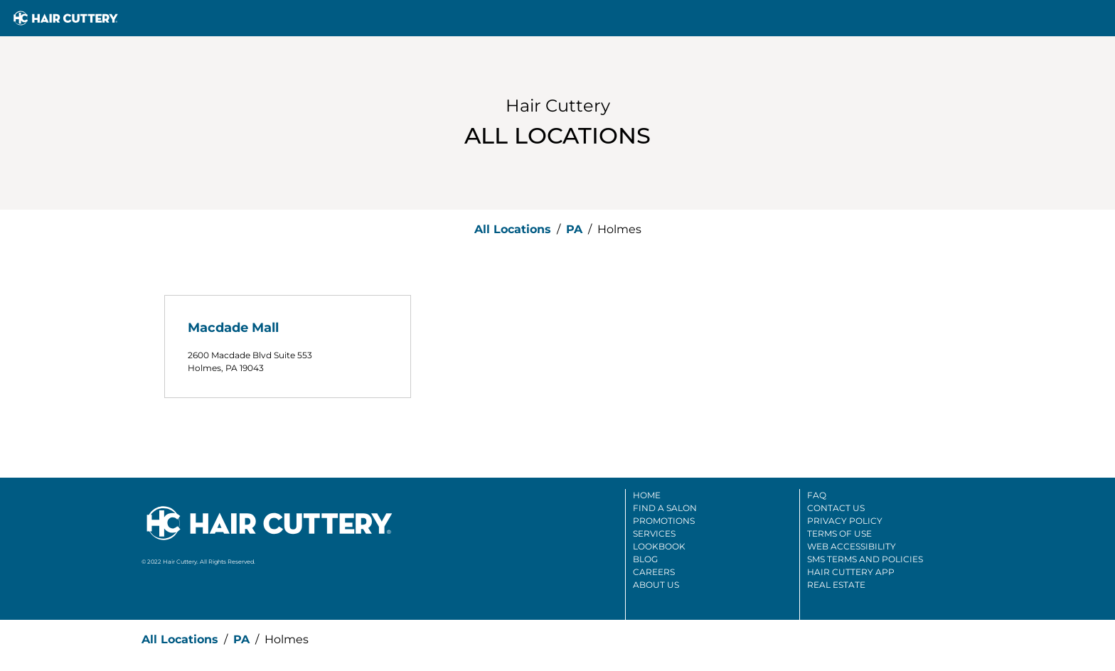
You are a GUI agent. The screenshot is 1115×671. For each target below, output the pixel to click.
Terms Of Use (839, 533)
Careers (654, 572)
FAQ (816, 495)
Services (654, 533)
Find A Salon (665, 508)
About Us (656, 584)
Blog (645, 559)
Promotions (664, 520)
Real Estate (836, 584)
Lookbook (659, 546)
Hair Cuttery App (851, 572)
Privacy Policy (844, 520)
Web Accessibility (851, 546)
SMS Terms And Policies (865, 559)
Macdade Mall (233, 328)
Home (647, 495)
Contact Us (836, 508)
